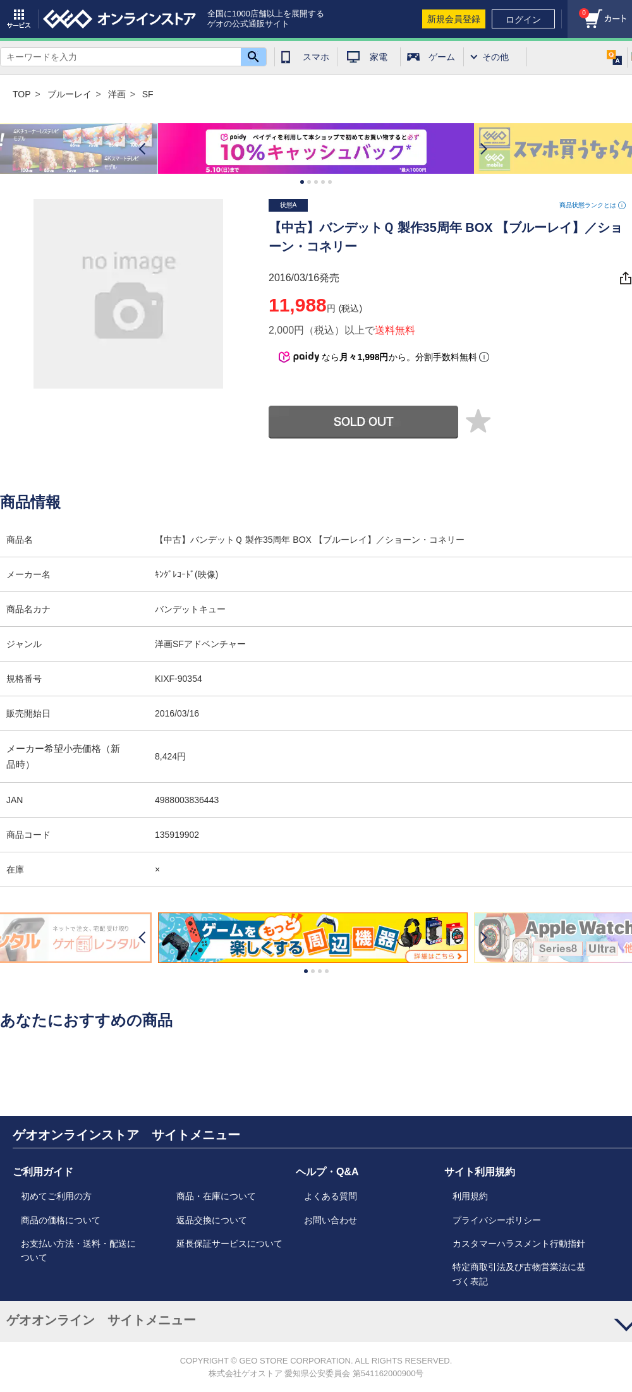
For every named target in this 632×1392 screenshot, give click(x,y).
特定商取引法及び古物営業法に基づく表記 (519, 1274)
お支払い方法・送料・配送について (78, 1250)
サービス (19, 19)
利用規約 (470, 1196)
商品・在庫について (216, 1196)
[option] (316, 149)
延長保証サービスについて (229, 1243)
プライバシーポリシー (497, 1220)
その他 (495, 57)
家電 (378, 57)
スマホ (316, 57)
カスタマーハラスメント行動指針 (519, 1243)
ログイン (523, 20)
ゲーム (441, 57)
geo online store (119, 19)
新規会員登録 (453, 19)
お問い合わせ (330, 1220)
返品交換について (211, 1220)
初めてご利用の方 (56, 1196)
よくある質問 (330, 1196)
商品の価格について (60, 1220)
